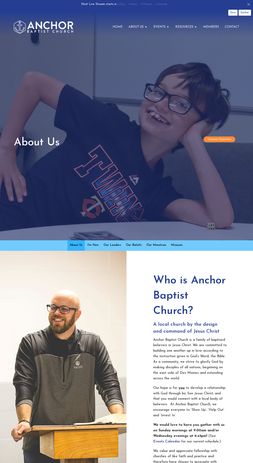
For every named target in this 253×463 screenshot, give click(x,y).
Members (211, 27)
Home (118, 27)
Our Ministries (156, 245)
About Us (137, 27)
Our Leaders (112, 245)
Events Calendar (166, 441)
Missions (176, 245)
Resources (186, 27)
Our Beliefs (134, 245)
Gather (245, 12)
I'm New (93, 245)
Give (233, 12)
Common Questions (219, 139)
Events (161, 27)
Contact (232, 27)
